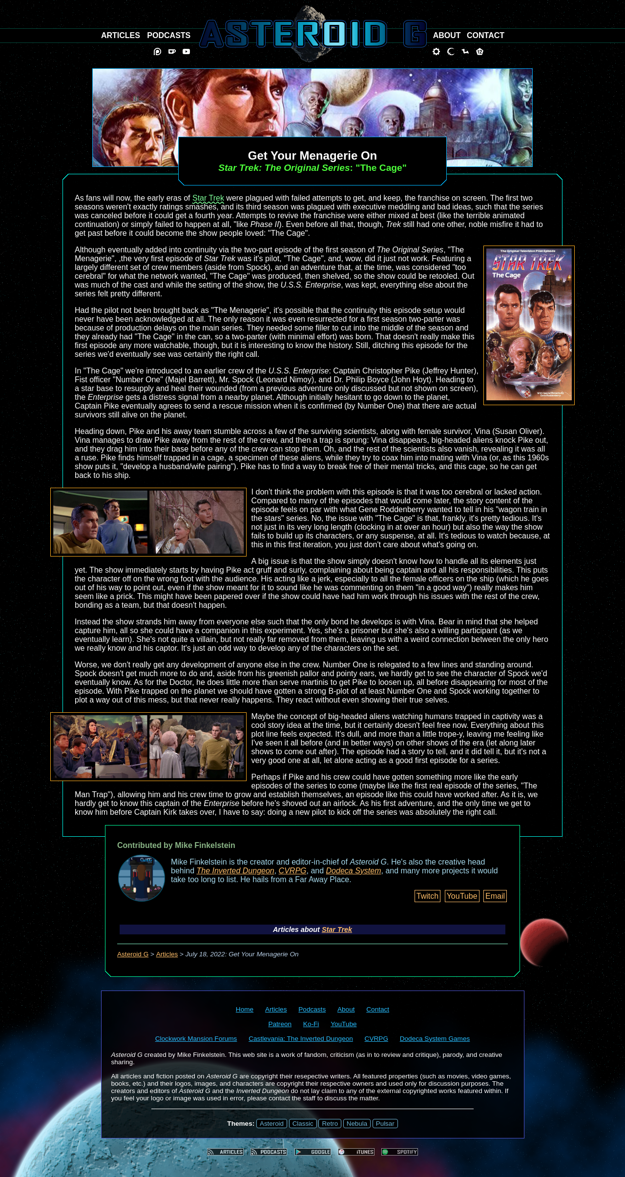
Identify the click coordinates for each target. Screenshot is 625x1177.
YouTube (462, 896)
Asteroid (272, 1123)
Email (495, 896)
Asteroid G (132, 954)
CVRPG (293, 871)
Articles (167, 954)
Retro (330, 1123)
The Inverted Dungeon (235, 871)
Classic (302, 1123)
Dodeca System (353, 871)
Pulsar (385, 1123)
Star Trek (208, 198)
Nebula (357, 1123)
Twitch (427, 896)
